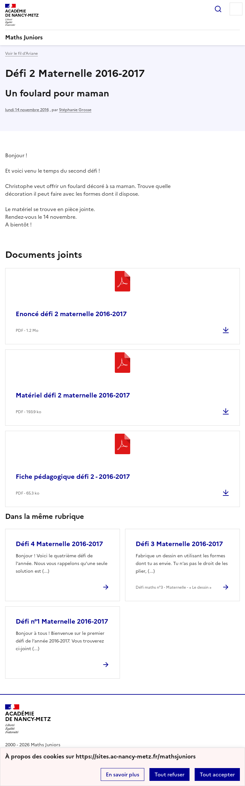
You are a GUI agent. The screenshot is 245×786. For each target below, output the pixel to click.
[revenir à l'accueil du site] (122, 37)
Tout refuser (169, 774)
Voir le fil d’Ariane (21, 53)
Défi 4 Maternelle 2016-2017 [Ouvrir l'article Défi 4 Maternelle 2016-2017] (59, 544)
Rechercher (218, 9)
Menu (236, 9)
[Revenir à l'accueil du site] (28, 718)
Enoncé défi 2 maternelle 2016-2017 (71, 314)
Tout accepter (217, 774)
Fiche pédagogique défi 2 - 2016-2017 (73, 476)
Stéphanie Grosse (75, 110)
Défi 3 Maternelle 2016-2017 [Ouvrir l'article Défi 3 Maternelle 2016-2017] (179, 544)
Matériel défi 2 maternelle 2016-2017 (73, 395)
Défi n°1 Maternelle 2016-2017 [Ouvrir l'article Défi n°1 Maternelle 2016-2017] (62, 621)
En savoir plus (122, 774)
